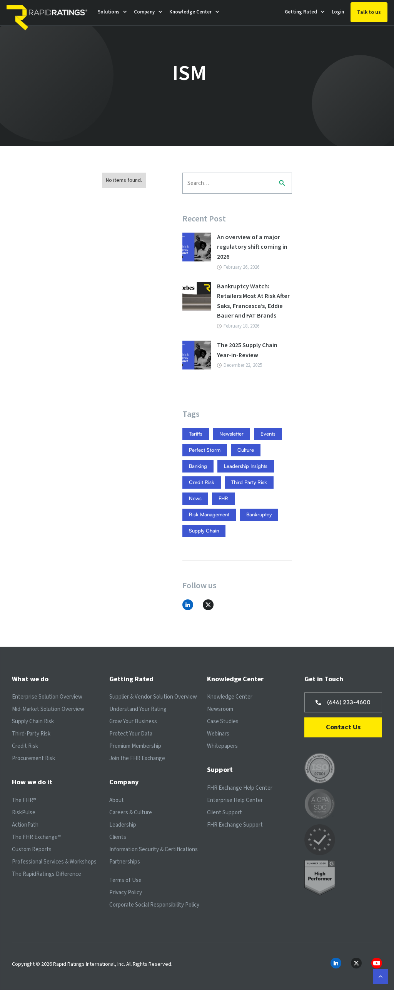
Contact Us (343, 727)
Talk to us (369, 12)
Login (338, 11)
